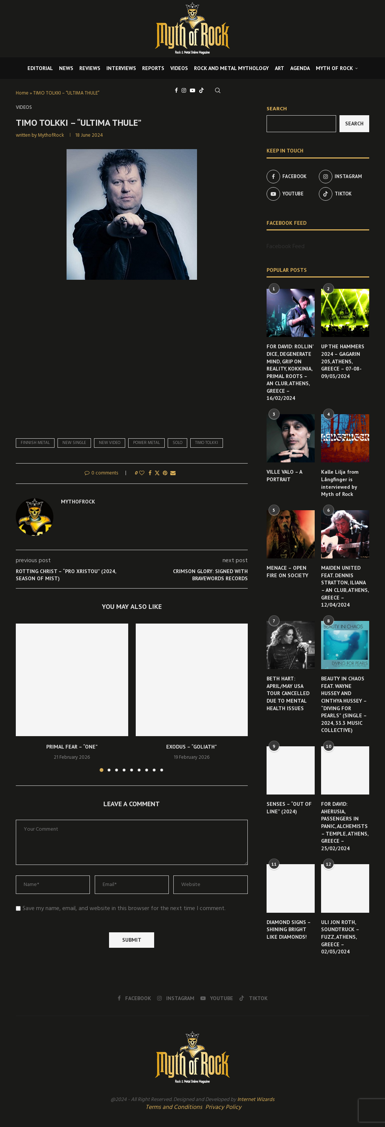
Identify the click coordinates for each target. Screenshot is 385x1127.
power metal (146, 442)
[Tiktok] (201, 90)
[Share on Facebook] (150, 473)
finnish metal (35, 442)
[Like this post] (141, 473)
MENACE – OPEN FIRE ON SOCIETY (287, 571)
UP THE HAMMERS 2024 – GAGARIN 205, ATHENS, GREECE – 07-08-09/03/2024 (342, 361)
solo (177, 442)
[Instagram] (184, 90)
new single (74, 442)
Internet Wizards (255, 1099)
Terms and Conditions (174, 1107)
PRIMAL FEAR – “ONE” (72, 746)
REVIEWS (89, 68)
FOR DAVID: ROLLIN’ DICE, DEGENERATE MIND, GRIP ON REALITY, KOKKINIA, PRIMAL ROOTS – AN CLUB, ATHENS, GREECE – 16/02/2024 (290, 372)
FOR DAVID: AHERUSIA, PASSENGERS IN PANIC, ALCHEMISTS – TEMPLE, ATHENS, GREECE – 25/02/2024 (344, 826)
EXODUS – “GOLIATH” (191, 746)
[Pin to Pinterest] (165, 473)
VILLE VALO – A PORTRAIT (284, 475)
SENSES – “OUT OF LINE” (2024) (289, 808)
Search (277, 109)
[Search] (217, 90)
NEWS (66, 68)
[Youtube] (192, 90)
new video (109, 442)
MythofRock (51, 135)
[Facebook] (176, 90)
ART (279, 68)
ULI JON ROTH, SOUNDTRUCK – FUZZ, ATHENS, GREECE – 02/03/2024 (340, 937)
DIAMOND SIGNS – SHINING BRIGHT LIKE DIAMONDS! (289, 929)
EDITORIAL (40, 68)
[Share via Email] (173, 473)
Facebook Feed (286, 247)
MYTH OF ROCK (334, 68)
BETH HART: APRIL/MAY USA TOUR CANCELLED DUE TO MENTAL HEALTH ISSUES (288, 693)
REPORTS (153, 68)
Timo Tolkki (206, 442)
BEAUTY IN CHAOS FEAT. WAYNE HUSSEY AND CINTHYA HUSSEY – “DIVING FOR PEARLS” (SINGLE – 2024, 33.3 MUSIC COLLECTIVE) (344, 704)
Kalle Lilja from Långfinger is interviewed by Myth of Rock (340, 482)
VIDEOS (179, 68)
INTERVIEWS (121, 68)
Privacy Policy (223, 1107)
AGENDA (300, 68)
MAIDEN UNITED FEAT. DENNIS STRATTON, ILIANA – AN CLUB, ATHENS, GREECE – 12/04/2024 (344, 586)
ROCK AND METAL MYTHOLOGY (231, 68)
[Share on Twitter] (157, 473)
